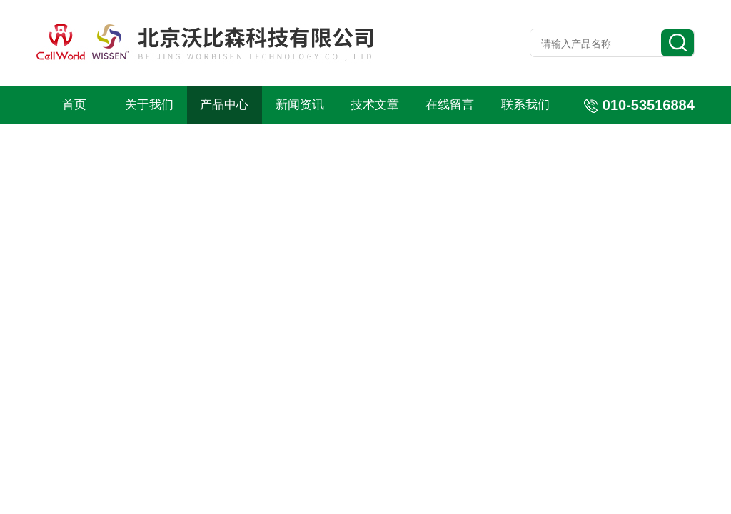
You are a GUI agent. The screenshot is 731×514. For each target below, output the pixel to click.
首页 (74, 104)
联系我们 (525, 104)
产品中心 (224, 104)
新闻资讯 (300, 104)
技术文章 (375, 104)
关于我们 (149, 104)
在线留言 (449, 104)
